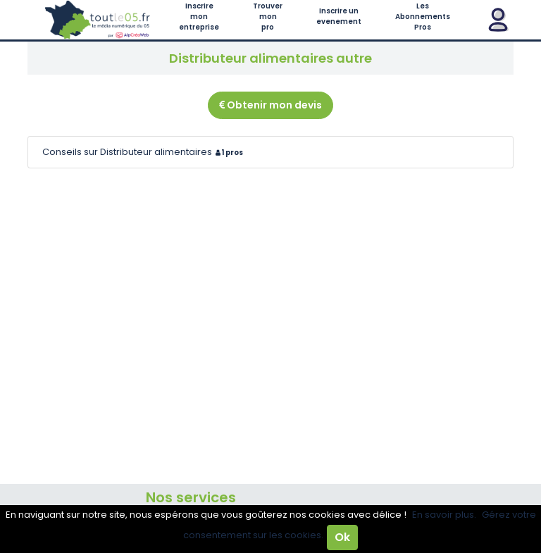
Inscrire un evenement (338, 16)
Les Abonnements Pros (422, 16)
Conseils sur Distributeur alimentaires (144, 152)
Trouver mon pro (267, 16)
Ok (342, 537)
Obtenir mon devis (270, 105)
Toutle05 (97, 19)
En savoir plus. (444, 514)
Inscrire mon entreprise (199, 16)
